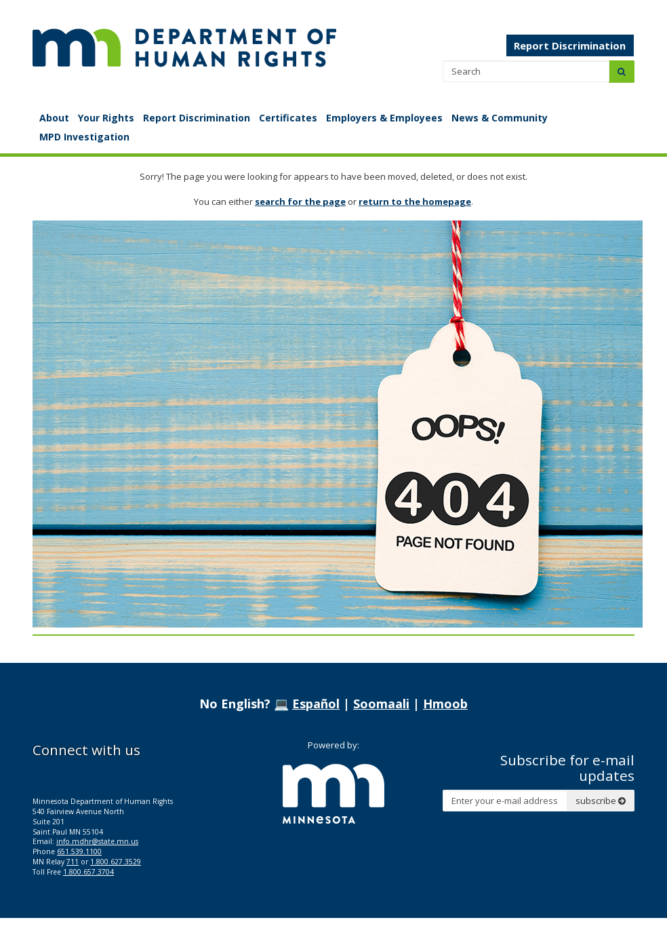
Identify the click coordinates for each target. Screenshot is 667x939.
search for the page (300, 201)
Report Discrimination (570, 45)
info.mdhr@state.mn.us (97, 841)
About (54, 117)
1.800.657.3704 (88, 872)
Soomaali (381, 703)
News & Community (499, 117)
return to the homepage (415, 201)
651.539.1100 (79, 851)
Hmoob (445, 703)
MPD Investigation (84, 136)
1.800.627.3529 (115, 861)
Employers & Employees (384, 117)
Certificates (288, 117)
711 (72, 861)
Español (316, 703)
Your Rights (106, 117)
